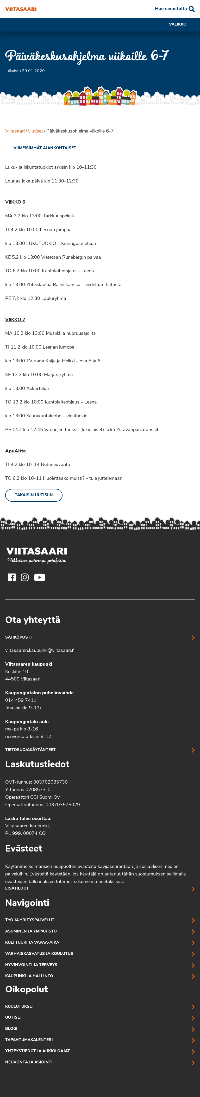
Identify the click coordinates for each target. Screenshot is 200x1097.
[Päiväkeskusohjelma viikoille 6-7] (20, 9)
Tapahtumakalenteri (29, 1040)
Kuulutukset (19, 1007)
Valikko (182, 24)
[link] (40, 148)
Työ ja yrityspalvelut (29, 920)
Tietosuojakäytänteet (30, 750)
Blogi (11, 1029)
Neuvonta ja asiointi (29, 1062)
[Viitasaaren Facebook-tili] (12, 577)
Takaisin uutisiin (34, 495)
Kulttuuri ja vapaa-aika (32, 943)
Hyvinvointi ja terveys (31, 965)
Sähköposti (18, 638)
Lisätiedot (17, 889)
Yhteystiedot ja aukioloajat (37, 1051)
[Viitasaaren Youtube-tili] (40, 577)
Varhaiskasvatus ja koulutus (39, 954)
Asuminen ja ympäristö (31, 932)
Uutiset (35, 131)
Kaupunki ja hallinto (29, 976)
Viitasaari (15, 131)
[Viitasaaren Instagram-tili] (25, 577)
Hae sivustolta (171, 9)
